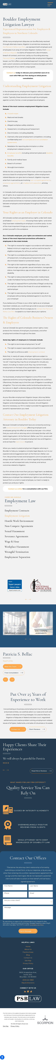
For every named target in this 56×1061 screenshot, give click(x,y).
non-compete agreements (40, 180)
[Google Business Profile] (28, 991)
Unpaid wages (12, 113)
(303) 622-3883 (28, 980)
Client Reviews (37, 729)
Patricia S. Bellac (9, 58)
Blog (28, 955)
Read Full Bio (8, 661)
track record (20, 442)
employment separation (32, 183)
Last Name (34, 886)
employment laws (19, 221)
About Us (28, 949)
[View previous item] (26, 599)
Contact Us (28, 958)
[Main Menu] (50, 4)
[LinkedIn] (25, 991)
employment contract (36, 352)
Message (7, 907)
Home (28, 946)
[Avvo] (31, 991)
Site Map (28, 960)
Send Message (28, 931)
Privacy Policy (28, 963)
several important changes (17, 428)
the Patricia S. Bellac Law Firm (14, 47)
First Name (8, 886)
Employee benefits (14, 153)
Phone (6, 893)
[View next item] (30, 599)
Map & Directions (28, 983)
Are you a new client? (12, 900)
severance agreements (11, 183)
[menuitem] (28, 511)
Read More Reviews (41, 771)
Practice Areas (28, 952)
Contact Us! (18, 729)
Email (32, 893)
